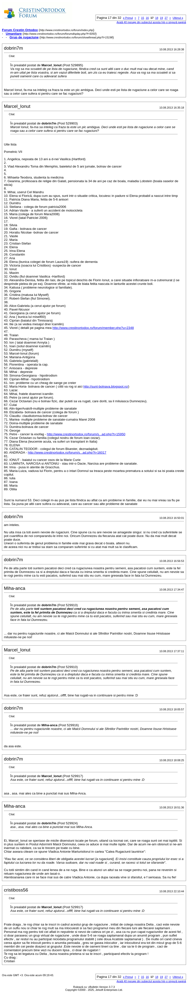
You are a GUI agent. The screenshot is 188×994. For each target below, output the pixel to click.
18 (156, 17)
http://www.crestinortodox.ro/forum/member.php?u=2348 (93, 328)
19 (161, 17)
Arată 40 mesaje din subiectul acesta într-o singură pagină (151, 22)
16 (147, 17)
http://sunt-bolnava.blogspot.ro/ (105, 386)
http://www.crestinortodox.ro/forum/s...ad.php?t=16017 (67, 452)
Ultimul (178, 17)
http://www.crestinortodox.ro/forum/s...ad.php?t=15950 (86, 434)
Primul (128, 17)
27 (166, 17)
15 (142, 17)
